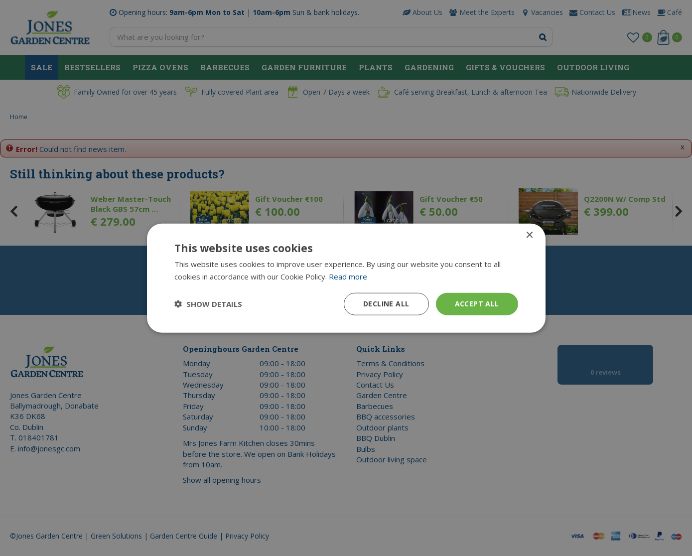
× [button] (529, 235)
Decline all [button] (386, 303)
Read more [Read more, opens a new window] (348, 276)
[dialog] (346, 278)
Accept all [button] (477, 303)
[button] (208, 303)
